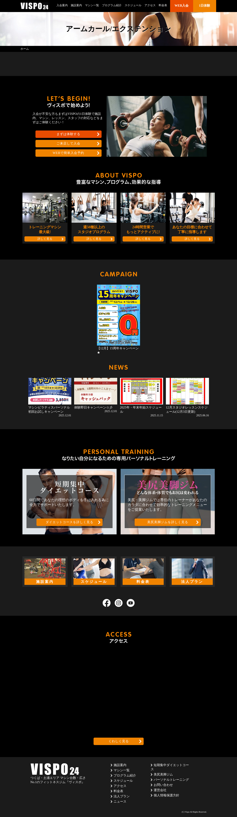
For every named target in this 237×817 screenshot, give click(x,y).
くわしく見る (118, 741)
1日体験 (204, 5)
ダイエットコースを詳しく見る (69, 522)
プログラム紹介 (112, 5)
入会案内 (62, 5)
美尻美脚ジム (163, 774)
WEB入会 (181, 5)
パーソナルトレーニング (171, 779)
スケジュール (133, 5)
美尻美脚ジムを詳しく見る (167, 522)
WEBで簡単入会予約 (68, 153)
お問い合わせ (163, 785)
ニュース (120, 801)
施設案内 (76, 5)
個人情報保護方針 (166, 795)
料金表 (163, 5)
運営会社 (160, 790)
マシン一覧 (92, 5)
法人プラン (122, 796)
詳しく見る (44, 238)
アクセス (150, 5)
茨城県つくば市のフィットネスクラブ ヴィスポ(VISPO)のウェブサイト (34, 5)
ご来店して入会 (68, 143)
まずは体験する (68, 134)
